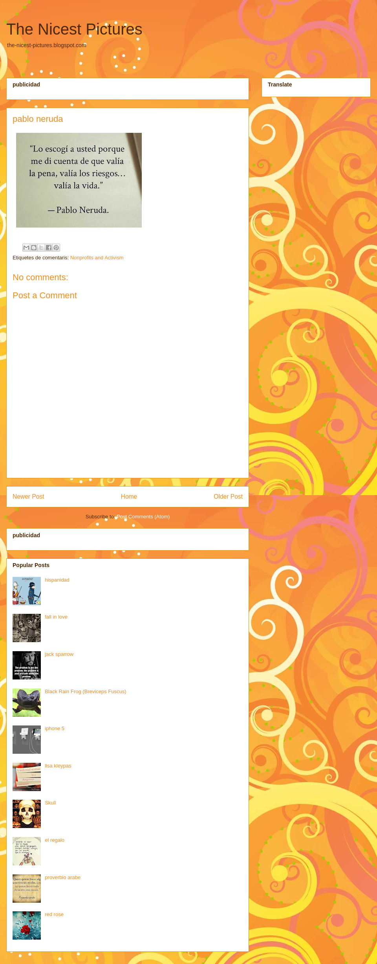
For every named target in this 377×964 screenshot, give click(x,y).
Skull (50, 803)
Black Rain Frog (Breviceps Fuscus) (85, 691)
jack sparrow (59, 654)
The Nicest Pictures (74, 29)
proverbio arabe (63, 877)
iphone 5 (54, 728)
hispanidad (57, 580)
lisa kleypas (58, 766)
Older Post (228, 496)
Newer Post (28, 496)
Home (129, 496)
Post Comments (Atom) (143, 517)
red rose (54, 914)
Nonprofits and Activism (97, 258)
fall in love (56, 617)
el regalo (54, 840)
